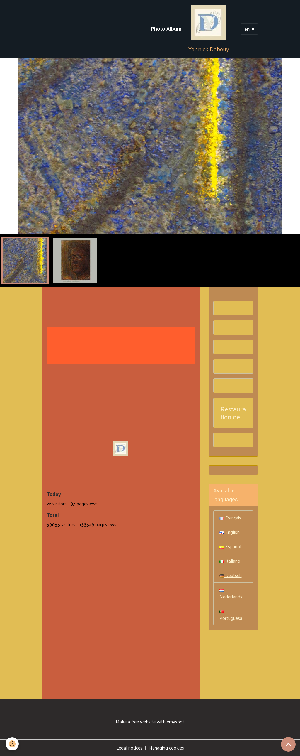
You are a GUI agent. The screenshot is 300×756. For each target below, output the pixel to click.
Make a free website (136, 721)
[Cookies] (12, 743)
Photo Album (166, 29)
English (229, 532)
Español (230, 546)
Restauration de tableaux (233, 413)
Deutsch (230, 575)
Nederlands (230, 595)
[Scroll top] (288, 744)
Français (230, 517)
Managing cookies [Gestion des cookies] (166, 747)
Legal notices (129, 747)
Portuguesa (230, 616)
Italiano (229, 560)
